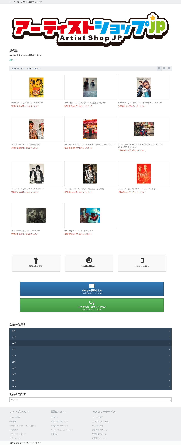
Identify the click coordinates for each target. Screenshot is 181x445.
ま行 (14, 368)
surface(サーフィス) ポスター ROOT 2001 (27, 102)
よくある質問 (97, 417)
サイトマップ (14, 438)
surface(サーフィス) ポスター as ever (25, 230)
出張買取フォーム (99, 438)
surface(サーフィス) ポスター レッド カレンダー (137, 189)
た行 (14, 349)
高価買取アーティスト (59, 425)
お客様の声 (13, 430)
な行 (14, 355)
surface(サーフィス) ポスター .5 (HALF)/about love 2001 (140, 102)
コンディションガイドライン (62, 430)
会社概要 (12, 421)
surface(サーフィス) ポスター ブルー (78, 230)
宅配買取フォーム (99, 434)
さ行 (14, 343)
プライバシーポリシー (18, 434)
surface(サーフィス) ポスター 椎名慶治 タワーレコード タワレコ (89, 144)
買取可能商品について (59, 421)
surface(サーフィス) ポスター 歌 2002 (25, 144)
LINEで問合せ (97, 425)
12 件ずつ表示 (34, 68)
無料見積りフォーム (100, 430)
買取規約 (54, 434)
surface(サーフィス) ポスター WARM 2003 (27, 189)
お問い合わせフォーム (101, 421)
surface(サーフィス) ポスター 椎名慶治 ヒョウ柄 (84, 189)
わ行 (14, 386)
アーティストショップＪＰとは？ (22, 425)
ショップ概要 (14, 417)
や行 (14, 374)
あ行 (14, 331)
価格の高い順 (18, 68)
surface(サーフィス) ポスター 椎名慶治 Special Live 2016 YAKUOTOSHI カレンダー (140, 145)
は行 (14, 362)
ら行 (14, 380)
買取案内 (54, 417)
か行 (14, 337)
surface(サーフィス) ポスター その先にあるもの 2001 (85, 102)
